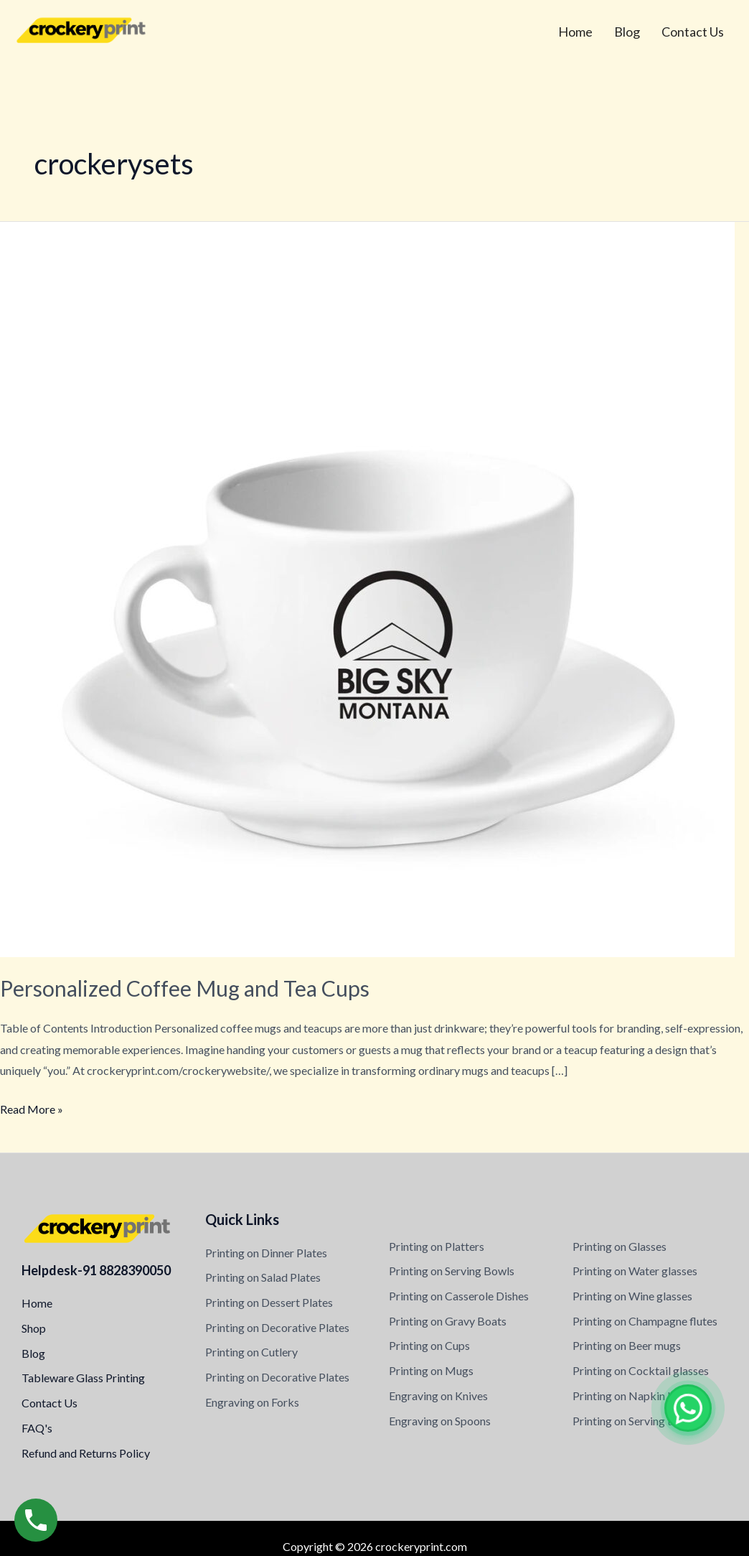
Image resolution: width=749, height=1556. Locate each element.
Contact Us (692, 31)
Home (575, 31)
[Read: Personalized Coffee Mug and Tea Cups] (367, 588)
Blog (627, 31)
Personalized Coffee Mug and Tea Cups (184, 988)
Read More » (31, 1107)
